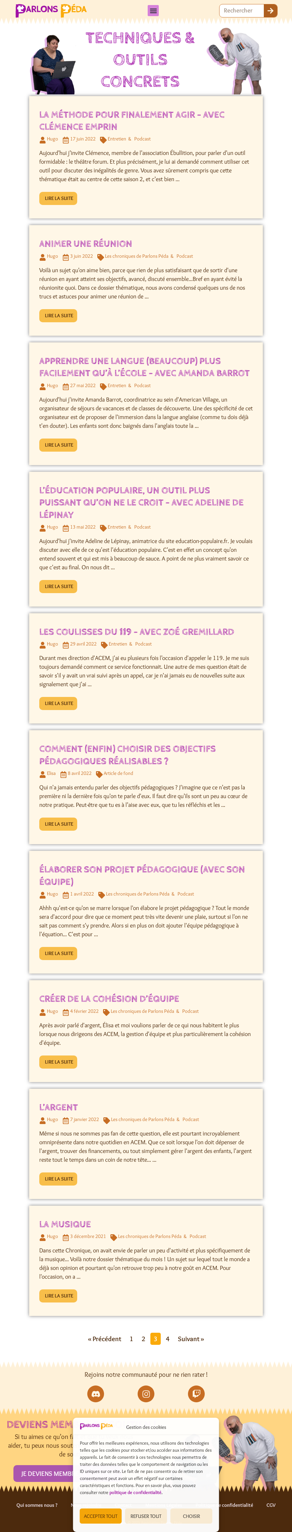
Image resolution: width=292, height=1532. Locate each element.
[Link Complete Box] (146, 157)
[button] (153, 10)
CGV (271, 1505)
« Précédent (104, 1339)
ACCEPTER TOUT (100, 1516)
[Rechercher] (270, 10)
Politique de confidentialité (224, 1505)
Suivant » (191, 1339)
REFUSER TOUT (146, 1516)
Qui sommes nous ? (36, 1505)
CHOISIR (191, 1516)
